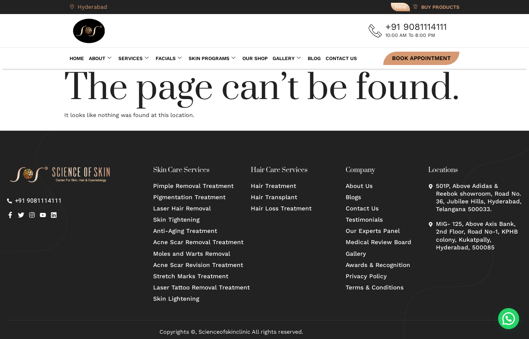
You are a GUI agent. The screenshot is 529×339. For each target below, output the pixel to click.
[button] (508, 318)
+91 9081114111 (417, 26)
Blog (314, 58)
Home (77, 58)
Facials (169, 58)
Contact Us (341, 58)
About (100, 58)
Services (133, 58)
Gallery (287, 58)
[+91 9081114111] (376, 31)
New (400, 7)
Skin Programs (212, 58)
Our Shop (255, 58)
